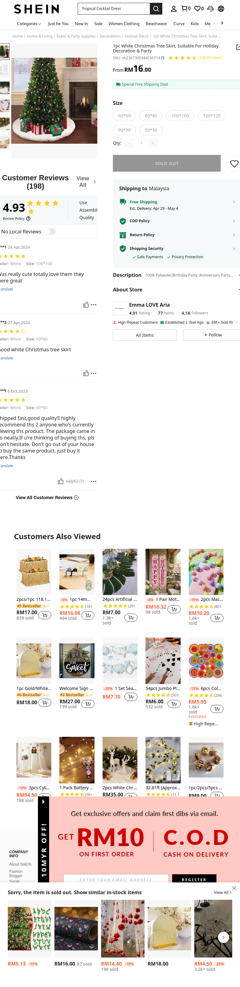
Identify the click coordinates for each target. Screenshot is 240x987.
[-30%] (108, 688)
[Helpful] (86, 305)
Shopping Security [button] (146, 253)
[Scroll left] (214, 23)
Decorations (110, 36)
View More (120, 829)
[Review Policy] (17, 218)
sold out (166, 167)
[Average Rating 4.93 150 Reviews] (195, 58)
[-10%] (21, 788)
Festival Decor (137, 36)
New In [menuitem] (81, 23)
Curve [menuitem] (179, 23)
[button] (114, 9)
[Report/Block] (93, 305)
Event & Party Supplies (76, 36)
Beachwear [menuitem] (156, 23)
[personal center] (174, 8)
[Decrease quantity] (129, 147)
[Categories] (29, 23)
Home (17, 36)
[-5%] (63, 599)
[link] (186, 8)
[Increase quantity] (153, 147)
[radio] (124, 115)
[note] (205, 724)
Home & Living (40, 36)
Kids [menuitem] (195, 23)
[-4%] (150, 599)
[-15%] (194, 599)
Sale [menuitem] (98, 23)
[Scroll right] (222, 23)
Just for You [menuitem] (58, 23)
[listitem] (34, 587)
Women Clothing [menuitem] (124, 23)
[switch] (50, 231)
